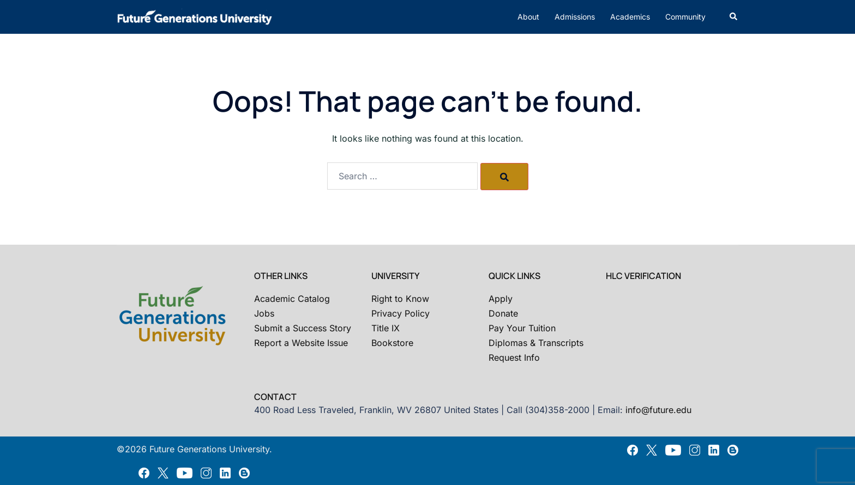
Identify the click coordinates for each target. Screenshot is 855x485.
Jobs (264, 313)
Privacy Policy (400, 313)
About (528, 16)
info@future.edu (658, 409)
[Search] (504, 176)
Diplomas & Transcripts (536, 342)
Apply (501, 298)
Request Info (514, 357)
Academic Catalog (292, 298)
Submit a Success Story (302, 328)
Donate (503, 313)
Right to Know (400, 298)
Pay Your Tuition (522, 328)
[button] (734, 17)
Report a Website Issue (301, 342)
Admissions (575, 16)
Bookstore (392, 342)
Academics (630, 16)
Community (685, 16)
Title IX (385, 328)
